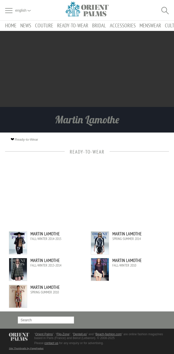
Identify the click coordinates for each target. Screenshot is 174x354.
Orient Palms (44, 334)
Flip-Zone (63, 334)
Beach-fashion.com (108, 334)
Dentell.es (79, 334)
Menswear (150, 25)
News (25, 25)
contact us (51, 343)
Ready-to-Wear (72, 25)
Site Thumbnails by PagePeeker (26, 348)
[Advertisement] (87, 68)
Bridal (99, 25)
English (23, 10)
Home (10, 25)
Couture (44, 25)
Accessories (123, 25)
